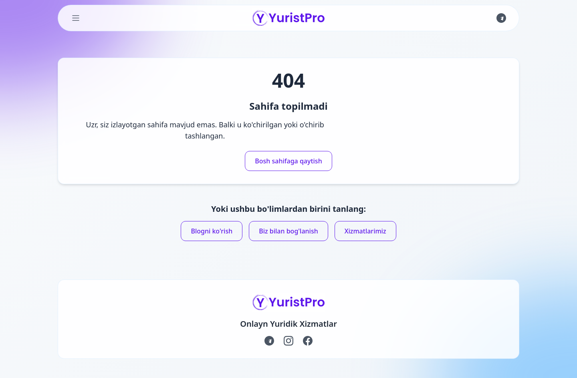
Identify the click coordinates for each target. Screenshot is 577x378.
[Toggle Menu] (76, 18)
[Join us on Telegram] (501, 18)
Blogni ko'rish (211, 231)
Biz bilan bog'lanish (288, 231)
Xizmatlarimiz (365, 231)
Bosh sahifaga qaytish (288, 161)
